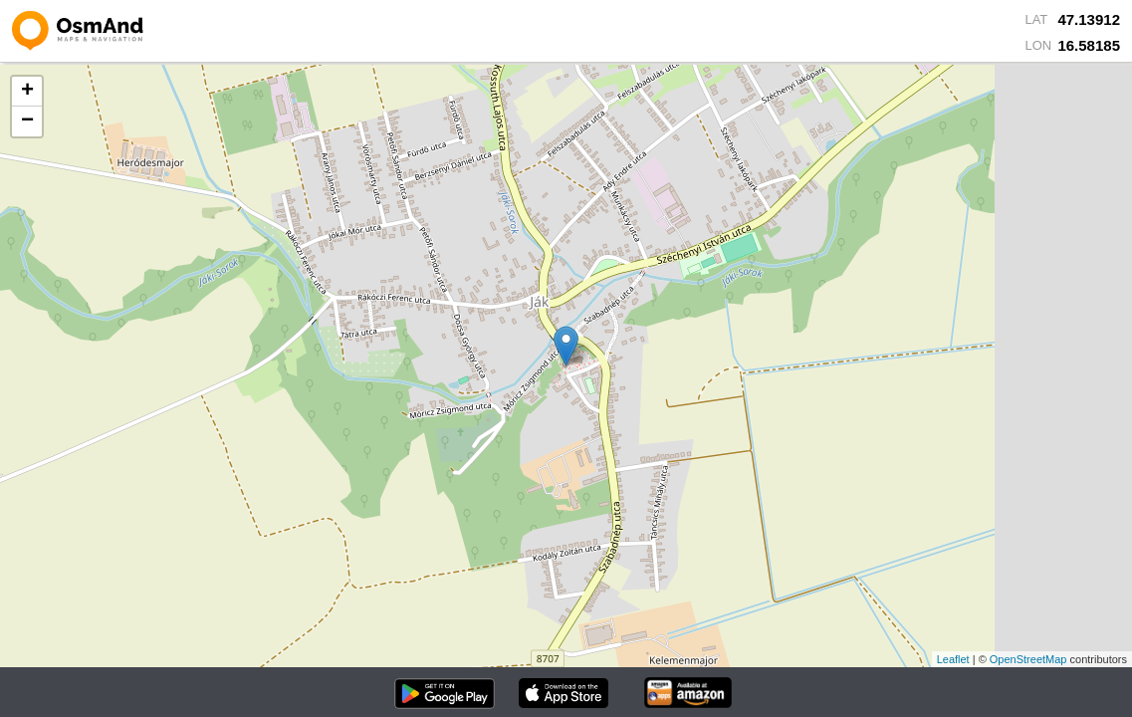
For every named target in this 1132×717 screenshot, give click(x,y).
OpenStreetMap (1028, 659)
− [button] (27, 121)
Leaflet (953, 659)
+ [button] (27, 92)
